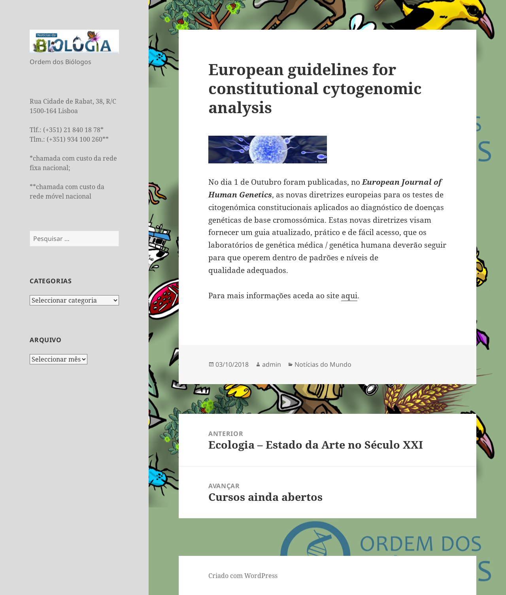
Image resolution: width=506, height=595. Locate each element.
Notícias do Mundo (323, 364)
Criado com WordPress (243, 575)
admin (271, 364)
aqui (349, 295)
